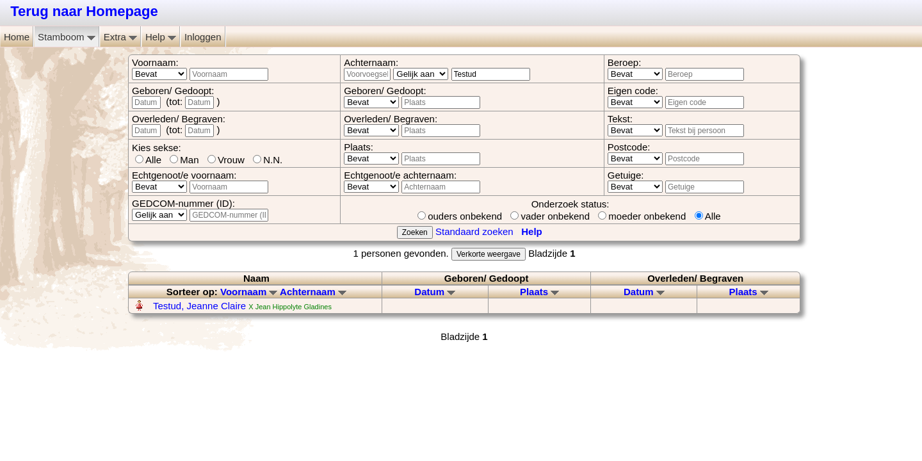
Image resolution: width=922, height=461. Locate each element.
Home (16, 36)
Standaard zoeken (474, 231)
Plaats (539, 291)
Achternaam (313, 291)
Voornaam (248, 291)
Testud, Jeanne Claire (200, 305)
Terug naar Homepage (84, 11)
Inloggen (203, 36)
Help (160, 36)
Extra (120, 36)
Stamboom (66, 36)
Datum (434, 291)
